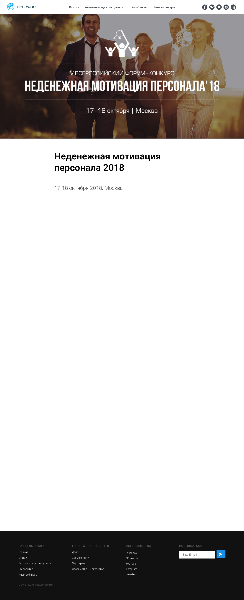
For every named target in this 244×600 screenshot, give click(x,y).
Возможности (80, 557)
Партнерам (78, 563)
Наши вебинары (164, 7)
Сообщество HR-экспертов (88, 569)
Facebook (131, 553)
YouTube (131, 563)
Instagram (131, 569)
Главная (23, 552)
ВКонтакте (132, 558)
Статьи (74, 7)
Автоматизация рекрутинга (104, 7)
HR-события (26, 569)
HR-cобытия (138, 7)
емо (76, 552)
